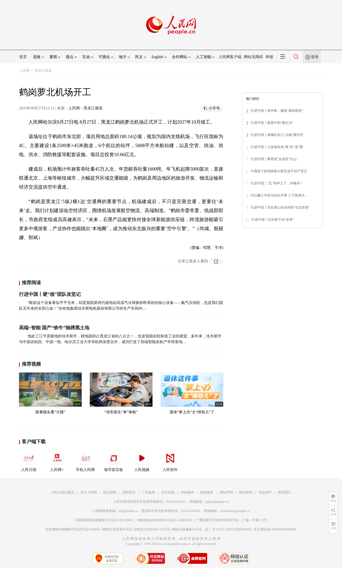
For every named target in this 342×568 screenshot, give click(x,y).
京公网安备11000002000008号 (275, 529)
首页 (23, 57)
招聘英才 (129, 492)
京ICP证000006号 (238, 529)
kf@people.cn (128, 511)
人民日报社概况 (62, 492)
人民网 (25, 70)
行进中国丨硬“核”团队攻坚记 (50, 294)
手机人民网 (85, 461)
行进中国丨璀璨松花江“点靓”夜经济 (277, 135)
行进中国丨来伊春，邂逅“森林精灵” (277, 110)
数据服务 (207, 492)
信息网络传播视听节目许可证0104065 (72, 529)
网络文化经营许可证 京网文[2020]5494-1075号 (136, 529)
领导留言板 (113, 461)
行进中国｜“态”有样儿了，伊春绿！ (277, 183)
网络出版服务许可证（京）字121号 (198, 529)
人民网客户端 (229, 57)
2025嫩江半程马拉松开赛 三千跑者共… (279, 195)
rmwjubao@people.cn (235, 511)
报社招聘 (109, 492)
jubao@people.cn (217, 501)
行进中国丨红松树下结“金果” (272, 219)
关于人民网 (88, 492)
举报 (269, 57)
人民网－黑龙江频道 (85, 108)
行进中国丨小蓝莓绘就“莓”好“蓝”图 (277, 147)
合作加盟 (168, 492)
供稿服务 (187, 492)
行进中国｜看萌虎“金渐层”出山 (274, 159)
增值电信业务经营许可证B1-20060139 (164, 520)
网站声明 (226, 492)
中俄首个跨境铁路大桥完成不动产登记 (279, 171)
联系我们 (284, 492)
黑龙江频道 (43, 70)
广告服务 (148, 492)
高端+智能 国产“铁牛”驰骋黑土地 (54, 327)
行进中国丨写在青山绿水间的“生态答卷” (280, 207)
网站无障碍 (253, 57)
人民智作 (170, 461)
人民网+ (57, 461)
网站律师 (245, 492)
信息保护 (265, 492)
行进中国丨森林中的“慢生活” (272, 123)
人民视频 (141, 461)
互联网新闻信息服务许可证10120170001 (104, 520)
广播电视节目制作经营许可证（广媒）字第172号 (231, 520)
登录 (314, 57)
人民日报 (28, 461)
